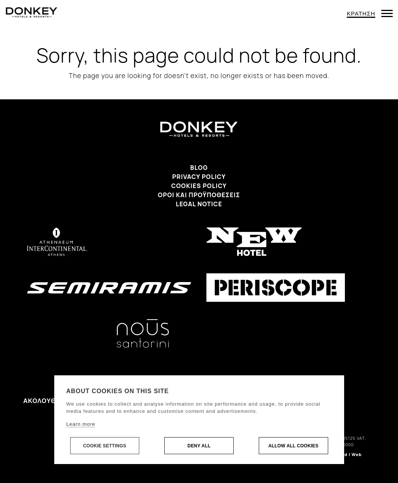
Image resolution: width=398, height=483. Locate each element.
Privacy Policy (199, 176)
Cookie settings (104, 445)
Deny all (199, 445)
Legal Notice (199, 204)
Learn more (80, 424)
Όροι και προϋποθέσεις (199, 195)
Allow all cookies (293, 445)
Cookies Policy (199, 186)
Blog (199, 167)
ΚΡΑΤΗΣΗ (361, 13)
